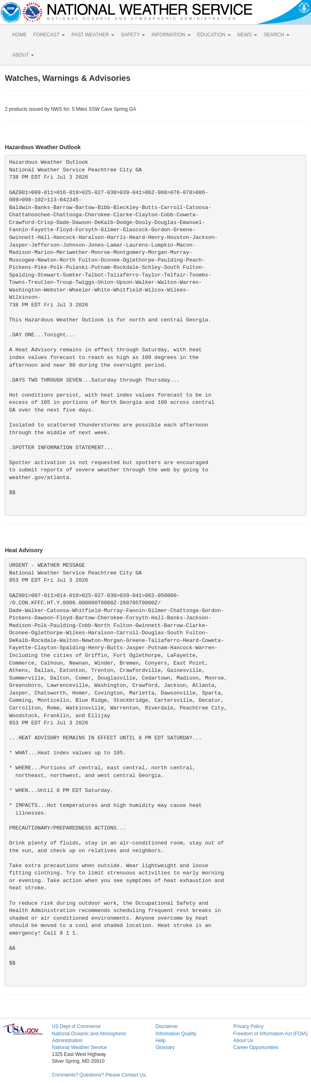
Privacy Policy (248, 1026)
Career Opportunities (255, 1047)
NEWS (247, 35)
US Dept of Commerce (76, 1026)
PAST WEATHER (92, 35)
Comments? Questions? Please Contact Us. (99, 1075)
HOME (19, 35)
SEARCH (276, 35)
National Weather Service (79, 1047)
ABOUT (23, 55)
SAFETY (133, 35)
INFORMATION (170, 35)
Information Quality (176, 1034)
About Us (243, 1040)
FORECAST (49, 35)
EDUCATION (214, 35)
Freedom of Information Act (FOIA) (270, 1034)
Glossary (165, 1047)
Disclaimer (167, 1026)
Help (161, 1040)
